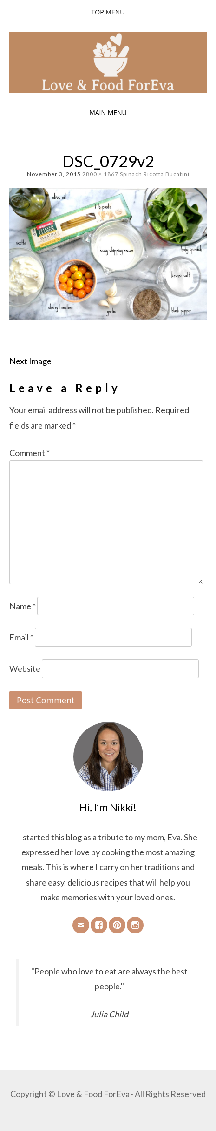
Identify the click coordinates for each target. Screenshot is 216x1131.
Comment (29, 453)
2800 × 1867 (100, 173)
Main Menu (108, 112)
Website (24, 668)
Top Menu (108, 11)
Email (21, 637)
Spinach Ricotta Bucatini (155, 173)
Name (22, 606)
